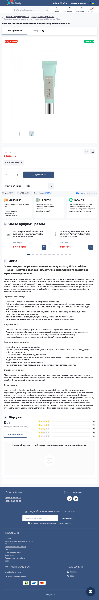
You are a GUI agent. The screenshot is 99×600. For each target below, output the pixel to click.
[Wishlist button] (86, 151)
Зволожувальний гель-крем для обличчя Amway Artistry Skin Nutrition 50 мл (28, 234)
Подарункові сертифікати (15, 558)
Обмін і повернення (12, 544)
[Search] (47, 9)
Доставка (15, 200)
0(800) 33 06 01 (13, 497)
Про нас (8, 538)
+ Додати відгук (15, 434)
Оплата (46, 200)
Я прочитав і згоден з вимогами (51, 523)
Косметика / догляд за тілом (17, 17)
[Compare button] (92, 151)
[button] (28, 254)
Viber (72, 576)
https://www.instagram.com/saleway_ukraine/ (70, 499)
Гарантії (79, 200)
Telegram (73, 572)
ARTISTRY (47, 193)
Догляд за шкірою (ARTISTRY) (43, 17)
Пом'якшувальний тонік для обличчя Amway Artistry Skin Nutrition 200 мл (75, 234)
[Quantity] (12, 175)
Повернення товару (13, 552)
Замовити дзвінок (78, 3)
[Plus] (17, 174)
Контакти (8, 549)
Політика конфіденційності (48, 523)
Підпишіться (67, 518)
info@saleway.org (13, 572)
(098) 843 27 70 (13, 501)
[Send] (51, 186)
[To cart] (44, 247)
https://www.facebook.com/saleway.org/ (76, 499)
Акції (7, 561)
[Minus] (6, 174)
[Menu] (3, 3)
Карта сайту (9, 555)
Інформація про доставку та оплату (19, 541)
